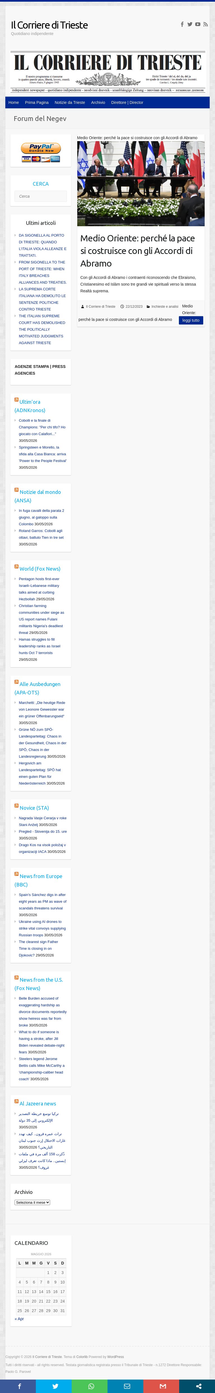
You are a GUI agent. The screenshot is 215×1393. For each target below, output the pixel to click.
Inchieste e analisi (165, 307)
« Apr (19, 1319)
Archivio (98, 102)
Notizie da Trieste (70, 102)
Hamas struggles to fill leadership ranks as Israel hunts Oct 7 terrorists (39, 646)
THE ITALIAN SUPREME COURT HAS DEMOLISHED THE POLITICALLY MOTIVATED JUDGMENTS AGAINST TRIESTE (42, 329)
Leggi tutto (191, 320)
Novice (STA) (34, 808)
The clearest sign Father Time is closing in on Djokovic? (38, 948)
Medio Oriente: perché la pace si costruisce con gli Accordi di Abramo (137, 250)
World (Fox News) (40, 568)
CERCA (41, 183)
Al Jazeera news (38, 1103)
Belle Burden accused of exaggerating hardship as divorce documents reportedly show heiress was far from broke (43, 1011)
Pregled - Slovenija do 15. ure (43, 831)
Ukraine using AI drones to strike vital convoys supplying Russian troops (42, 928)
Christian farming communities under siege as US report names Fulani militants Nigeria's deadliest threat (41, 619)
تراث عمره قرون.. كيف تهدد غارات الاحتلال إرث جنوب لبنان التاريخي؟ (42, 1140)
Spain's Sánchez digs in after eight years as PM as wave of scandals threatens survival (42, 901)
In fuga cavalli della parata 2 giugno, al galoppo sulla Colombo (41, 517)
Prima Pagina (37, 102)
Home (13, 102)
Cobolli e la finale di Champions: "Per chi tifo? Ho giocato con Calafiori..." (42, 427)
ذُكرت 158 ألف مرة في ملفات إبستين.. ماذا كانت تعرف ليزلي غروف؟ (42, 1161)
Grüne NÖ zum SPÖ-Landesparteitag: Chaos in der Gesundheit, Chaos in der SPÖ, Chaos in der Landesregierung (42, 743)
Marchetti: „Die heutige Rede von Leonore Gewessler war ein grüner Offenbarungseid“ (42, 709)
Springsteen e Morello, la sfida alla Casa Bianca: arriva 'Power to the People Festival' (42, 454)
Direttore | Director (127, 102)
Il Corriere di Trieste (49, 25)
